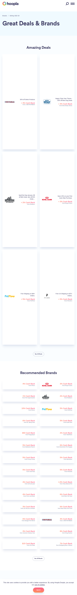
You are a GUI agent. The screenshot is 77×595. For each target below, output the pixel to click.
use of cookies (39, 585)
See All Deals (38, 354)
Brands (4, 16)
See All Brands (38, 558)
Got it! (38, 590)
